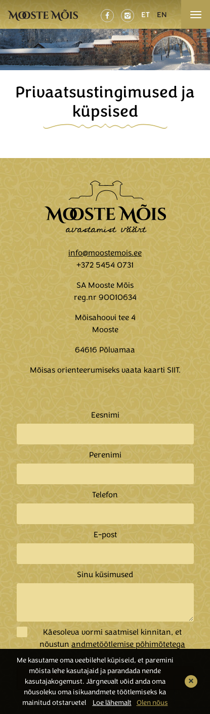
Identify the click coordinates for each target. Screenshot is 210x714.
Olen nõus (152, 702)
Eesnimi (105, 415)
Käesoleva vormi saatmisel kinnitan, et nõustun (112, 638)
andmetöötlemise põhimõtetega (128, 644)
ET (145, 15)
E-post (105, 534)
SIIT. (174, 370)
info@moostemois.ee (105, 253)
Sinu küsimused (105, 574)
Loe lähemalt (112, 702)
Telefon (105, 494)
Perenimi (105, 455)
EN (162, 15)
